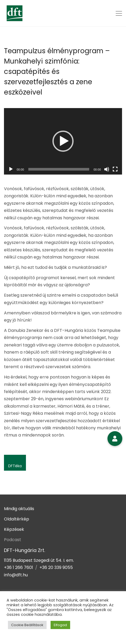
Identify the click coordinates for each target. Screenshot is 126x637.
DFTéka (15, 466)
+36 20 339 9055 (56, 567)
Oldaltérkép (16, 519)
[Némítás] (106, 169)
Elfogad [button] (60, 624)
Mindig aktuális (19, 509)
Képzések (14, 529)
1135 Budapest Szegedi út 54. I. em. (39, 560)
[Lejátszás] (11, 169)
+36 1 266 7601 (18, 567)
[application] (63, 141)
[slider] (58, 169)
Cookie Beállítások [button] (27, 624)
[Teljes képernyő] (115, 169)
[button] (63, 141)
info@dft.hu (16, 575)
